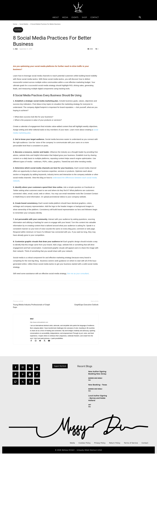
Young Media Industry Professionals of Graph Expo (31, 377)
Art (89, 477)
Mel (16, 49)
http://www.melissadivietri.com (39, 393)
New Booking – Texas (97, 457)
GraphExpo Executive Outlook (86, 376)
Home (15, 24)
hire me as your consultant (78, 345)
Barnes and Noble (95, 450)
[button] (140, 17)
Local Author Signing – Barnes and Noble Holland (97, 470)
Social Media (24, 24)
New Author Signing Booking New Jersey (97, 444)
